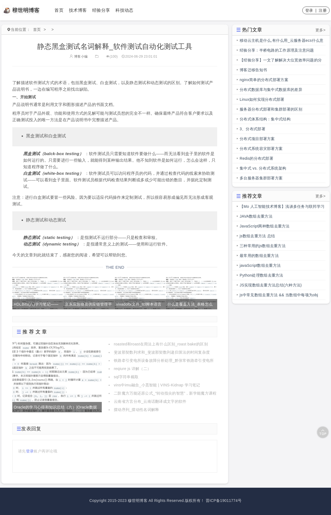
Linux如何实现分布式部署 (262, 99)
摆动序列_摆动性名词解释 (136, 409)
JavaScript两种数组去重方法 (265, 226)
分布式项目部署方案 (257, 139)
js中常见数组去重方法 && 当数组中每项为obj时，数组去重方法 (279, 296)
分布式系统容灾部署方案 (261, 148)
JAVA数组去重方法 (256, 216)
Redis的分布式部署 (256, 158)
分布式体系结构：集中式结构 (265, 119)
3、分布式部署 (252, 129)
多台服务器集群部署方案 (261, 178)
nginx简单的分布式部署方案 (264, 80)
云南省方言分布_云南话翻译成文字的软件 (150, 401)
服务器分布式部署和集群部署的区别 (271, 109)
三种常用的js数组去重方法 (263, 246)
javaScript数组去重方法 (260, 265)
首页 (58, 10)
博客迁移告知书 (253, 70)
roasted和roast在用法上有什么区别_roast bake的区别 (161, 344)
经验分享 (101, 10)
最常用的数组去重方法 (259, 255)
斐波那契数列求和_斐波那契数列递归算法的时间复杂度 (162, 352)
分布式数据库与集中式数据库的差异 (271, 89)
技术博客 (78, 10)
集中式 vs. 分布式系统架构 (263, 168)
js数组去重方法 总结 (257, 236)
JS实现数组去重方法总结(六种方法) (271, 285)
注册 (323, 10)
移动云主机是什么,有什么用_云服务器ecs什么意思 (282, 41)
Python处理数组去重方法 (261, 275)
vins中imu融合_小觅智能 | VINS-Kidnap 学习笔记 (157, 385)
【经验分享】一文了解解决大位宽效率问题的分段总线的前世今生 (281, 61)
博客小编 (78, 56)
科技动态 (124, 10)
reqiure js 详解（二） (132, 368)
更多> (320, 30)
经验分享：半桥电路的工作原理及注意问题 (277, 50)
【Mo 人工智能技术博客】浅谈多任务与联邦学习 (282, 206)
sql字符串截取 (126, 377)
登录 (309, 10)
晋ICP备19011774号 (224, 500)
